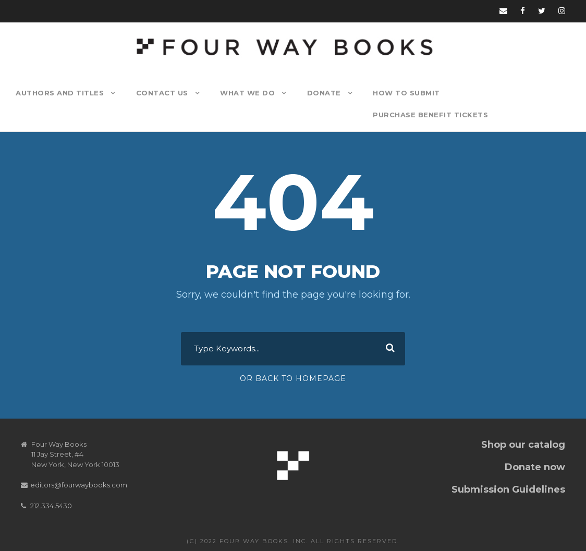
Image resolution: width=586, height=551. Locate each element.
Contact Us (162, 93)
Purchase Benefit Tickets (430, 115)
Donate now (535, 467)
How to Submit (406, 93)
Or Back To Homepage (293, 378)
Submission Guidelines (508, 489)
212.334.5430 (51, 505)
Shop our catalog (523, 444)
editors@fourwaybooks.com (78, 485)
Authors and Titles (60, 93)
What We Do (247, 93)
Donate (324, 93)
